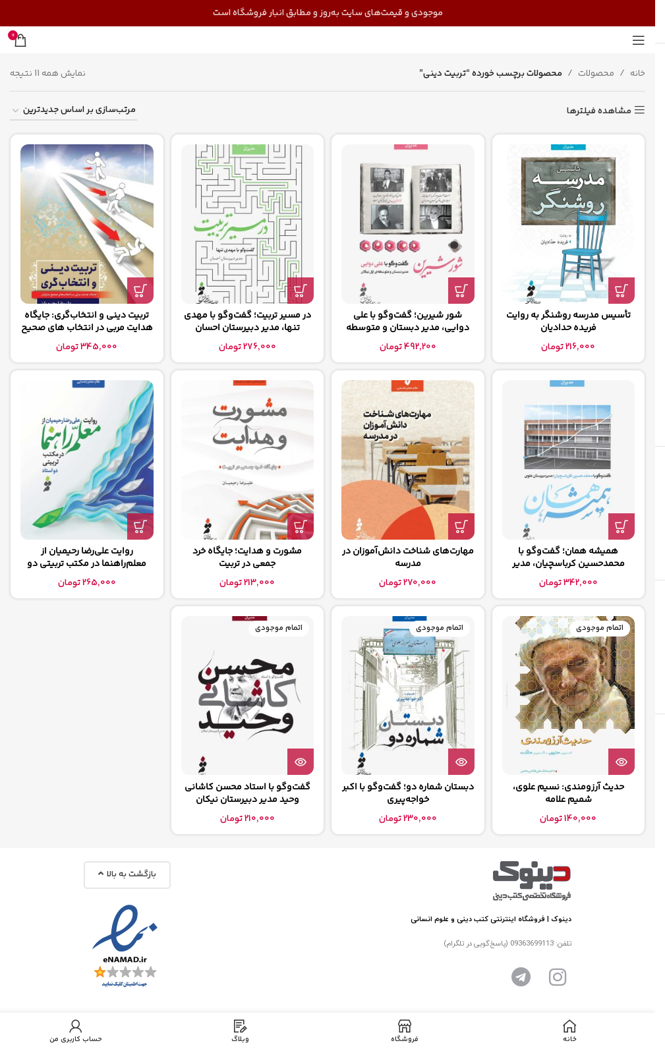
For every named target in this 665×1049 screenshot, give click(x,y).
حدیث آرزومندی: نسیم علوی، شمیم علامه (568, 794)
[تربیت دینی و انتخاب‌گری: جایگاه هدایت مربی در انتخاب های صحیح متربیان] (87, 223)
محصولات (596, 74)
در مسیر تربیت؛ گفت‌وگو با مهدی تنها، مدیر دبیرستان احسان (247, 322)
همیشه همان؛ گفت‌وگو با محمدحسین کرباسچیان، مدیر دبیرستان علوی (568, 564)
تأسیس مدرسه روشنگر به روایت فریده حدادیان (568, 322)
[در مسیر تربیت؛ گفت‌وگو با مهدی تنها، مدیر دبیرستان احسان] (247, 223)
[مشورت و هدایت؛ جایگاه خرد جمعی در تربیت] (247, 459)
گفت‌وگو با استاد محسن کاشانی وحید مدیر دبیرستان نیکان (247, 794)
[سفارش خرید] (73, 111)
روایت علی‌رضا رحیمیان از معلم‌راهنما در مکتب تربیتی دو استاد (86, 564)
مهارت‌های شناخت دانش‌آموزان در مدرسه (408, 558)
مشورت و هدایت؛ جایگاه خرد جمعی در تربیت (247, 558)
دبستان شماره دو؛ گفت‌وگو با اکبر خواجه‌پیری (408, 794)
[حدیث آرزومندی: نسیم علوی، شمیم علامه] (568, 695)
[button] (621, 290)
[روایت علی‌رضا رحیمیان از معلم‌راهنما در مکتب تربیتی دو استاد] (87, 459)
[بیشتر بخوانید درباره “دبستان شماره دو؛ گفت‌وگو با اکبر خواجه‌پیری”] (461, 762)
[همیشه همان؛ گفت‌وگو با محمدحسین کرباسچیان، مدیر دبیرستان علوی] (568, 459)
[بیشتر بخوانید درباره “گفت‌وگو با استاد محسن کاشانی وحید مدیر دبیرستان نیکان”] (300, 762)
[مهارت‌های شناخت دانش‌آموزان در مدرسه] (408, 459)
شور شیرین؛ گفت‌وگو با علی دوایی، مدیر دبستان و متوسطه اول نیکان (407, 328)
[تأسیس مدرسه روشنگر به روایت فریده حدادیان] (568, 223)
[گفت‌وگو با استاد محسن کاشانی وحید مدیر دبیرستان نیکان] (247, 695)
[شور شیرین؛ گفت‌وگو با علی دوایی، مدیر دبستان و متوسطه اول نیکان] (408, 223)
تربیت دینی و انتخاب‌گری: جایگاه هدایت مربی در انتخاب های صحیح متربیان (87, 328)
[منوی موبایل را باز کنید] (638, 40)
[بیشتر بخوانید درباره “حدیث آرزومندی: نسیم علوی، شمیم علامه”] (621, 762)
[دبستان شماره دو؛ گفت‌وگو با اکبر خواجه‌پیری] (408, 695)
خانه (637, 74)
